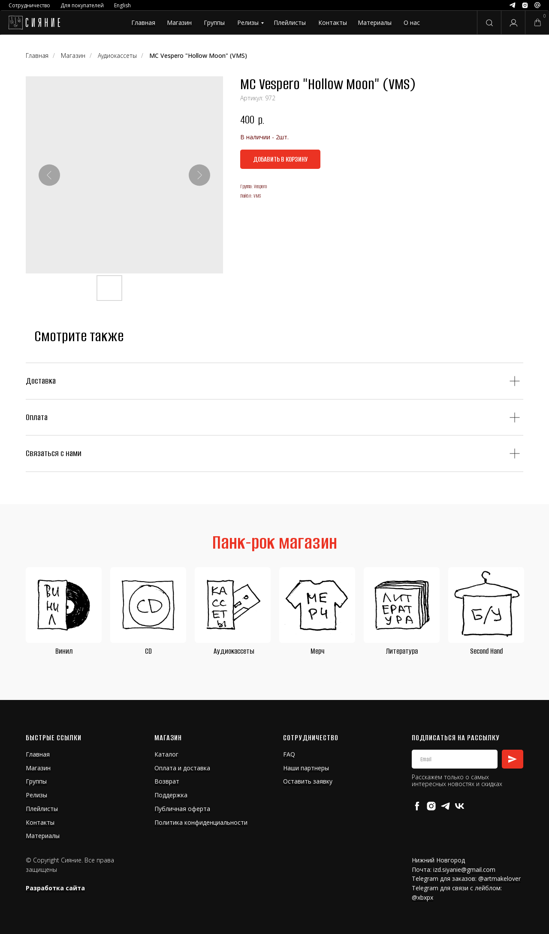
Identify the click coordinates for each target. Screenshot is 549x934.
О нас (412, 22)
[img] (34, 23)
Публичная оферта (182, 809)
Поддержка (170, 795)
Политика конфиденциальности (200, 822)
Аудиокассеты (234, 651)
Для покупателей (82, 5)
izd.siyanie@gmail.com (464, 869)
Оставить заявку (307, 781)
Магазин (179, 22)
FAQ (289, 754)
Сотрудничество (29, 5)
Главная (143, 22)
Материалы (375, 22)
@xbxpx (422, 897)
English (122, 5)
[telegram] (445, 806)
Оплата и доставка (182, 768)
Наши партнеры (306, 768)
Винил (63, 651)
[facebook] (417, 806)
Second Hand (486, 651)
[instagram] (431, 806)
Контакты (332, 22)
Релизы (248, 22)
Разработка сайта (55, 888)
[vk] (459, 806)
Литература (402, 651)
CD (148, 651)
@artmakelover (499, 878)
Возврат (166, 781)
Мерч (317, 651)
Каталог (166, 754)
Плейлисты (290, 22)
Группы (214, 22)
